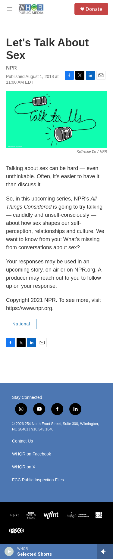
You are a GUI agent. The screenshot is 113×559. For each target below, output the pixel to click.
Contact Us (22, 441)
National (21, 323)
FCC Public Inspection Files (38, 480)
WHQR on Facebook (31, 454)
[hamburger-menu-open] (9, 9)
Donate (94, 9)
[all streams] (105, 551)
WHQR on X (23, 467)
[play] (9, 551)
